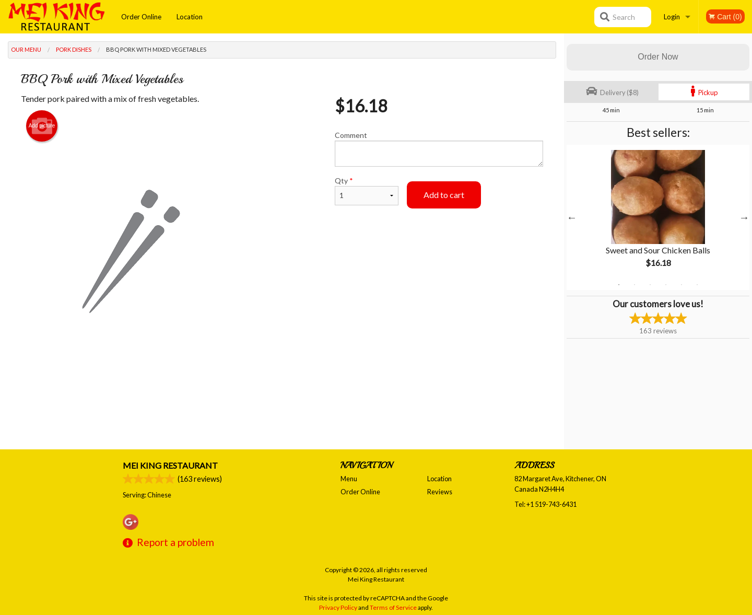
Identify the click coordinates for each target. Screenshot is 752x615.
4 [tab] (666, 285)
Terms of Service (393, 607)
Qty (366, 190)
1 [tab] (619, 285)
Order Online (141, 17)
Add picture (42, 126)
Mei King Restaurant (170, 465)
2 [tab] (634, 285)
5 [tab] (681, 285)
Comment (439, 149)
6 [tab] (697, 285)
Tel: (545, 504)
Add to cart (444, 195)
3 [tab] (650, 285)
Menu (348, 478)
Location (190, 17)
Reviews (439, 492)
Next (744, 217)
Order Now (658, 56)
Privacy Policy (338, 607)
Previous (572, 217)
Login (672, 17)
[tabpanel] (658, 217)
